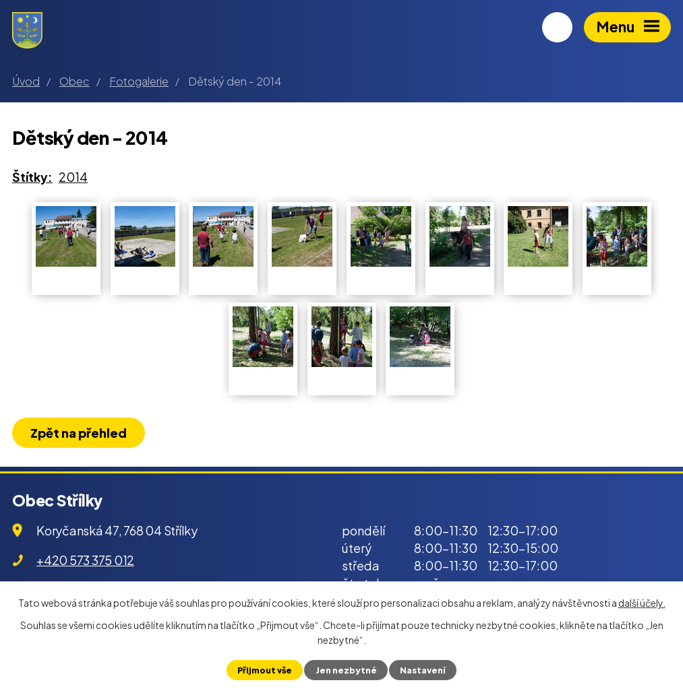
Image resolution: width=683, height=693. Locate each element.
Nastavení (423, 670)
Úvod (26, 81)
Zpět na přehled (78, 432)
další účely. (641, 603)
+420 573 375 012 (85, 560)
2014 (73, 177)
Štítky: (32, 177)
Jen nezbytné (346, 670)
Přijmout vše (264, 670)
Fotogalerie (139, 81)
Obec (74, 81)
